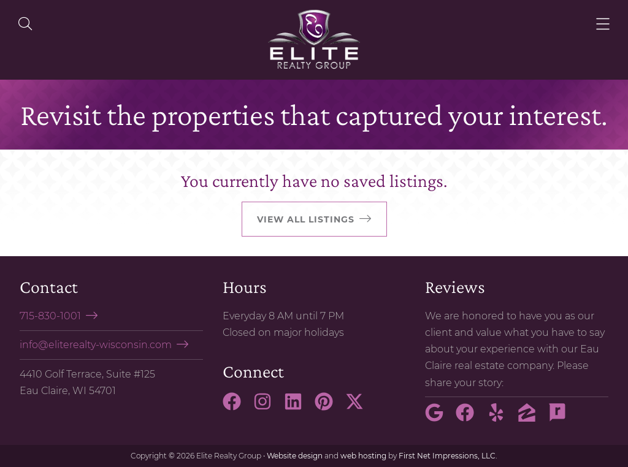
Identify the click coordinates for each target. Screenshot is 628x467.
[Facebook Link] (237, 407)
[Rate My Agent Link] (562, 418)
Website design (295, 455)
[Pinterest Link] (329, 407)
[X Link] (359, 407)
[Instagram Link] (267, 407)
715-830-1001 (50, 316)
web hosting (363, 455)
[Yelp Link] (501, 418)
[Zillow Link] (532, 418)
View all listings (305, 219)
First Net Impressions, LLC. (448, 455)
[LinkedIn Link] (298, 407)
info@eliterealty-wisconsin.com (96, 345)
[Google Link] (439, 418)
